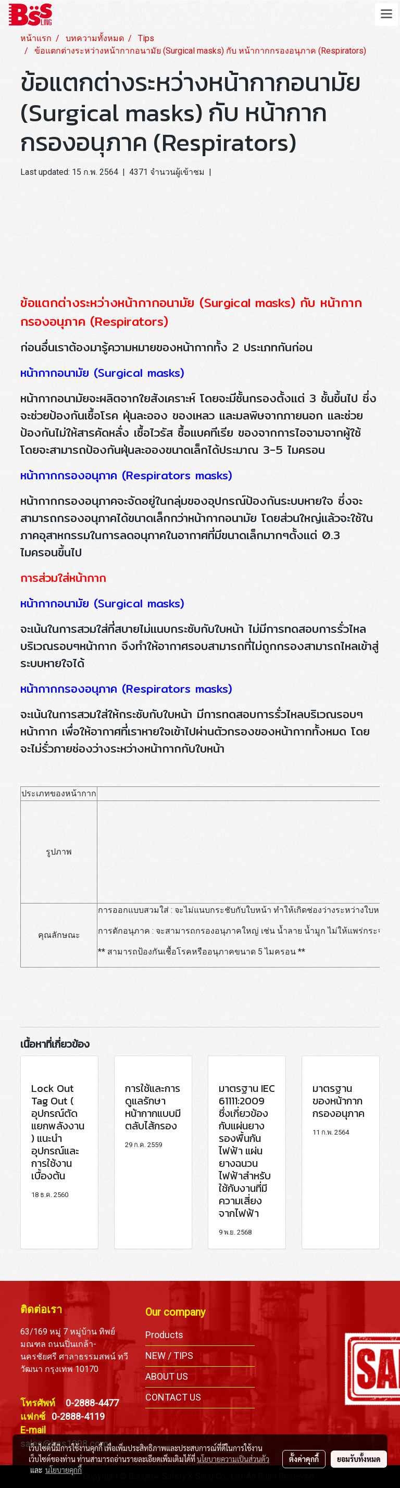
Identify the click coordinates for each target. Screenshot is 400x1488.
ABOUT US (166, 1376)
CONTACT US (173, 1397)
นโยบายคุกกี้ (63, 1469)
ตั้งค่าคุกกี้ (304, 1459)
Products (164, 1334)
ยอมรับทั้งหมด (359, 1459)
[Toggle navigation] (386, 14)
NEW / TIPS (169, 1355)
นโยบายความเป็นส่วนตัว (233, 1459)
